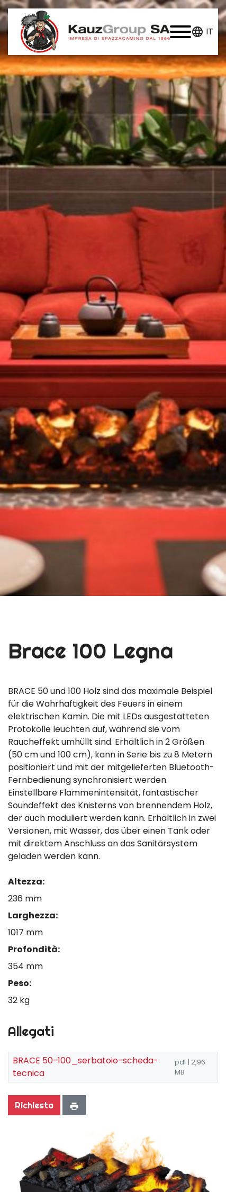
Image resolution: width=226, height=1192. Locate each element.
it (209, 31)
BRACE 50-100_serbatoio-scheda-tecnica (85, 1066)
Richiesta (34, 1105)
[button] (180, 31)
